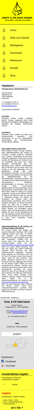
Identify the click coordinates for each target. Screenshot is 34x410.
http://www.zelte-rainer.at (19, 311)
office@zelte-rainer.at (9, 106)
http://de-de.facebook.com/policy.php (15, 282)
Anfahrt (17, 334)
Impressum (7, 357)
